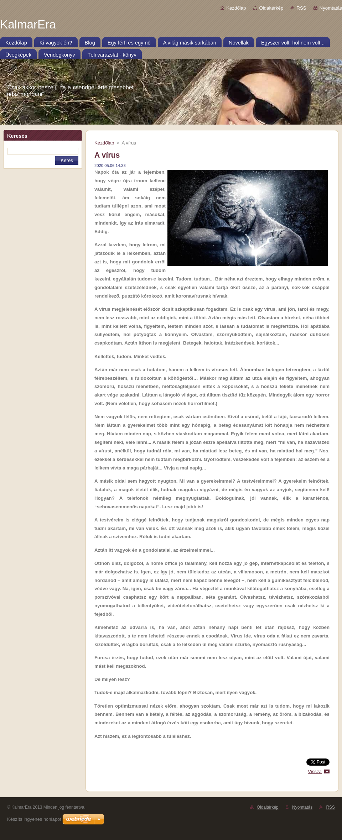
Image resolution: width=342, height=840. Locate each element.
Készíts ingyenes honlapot (34, 819)
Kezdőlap (236, 8)
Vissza (315, 771)
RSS (301, 8)
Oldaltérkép (271, 8)
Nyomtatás (331, 8)
